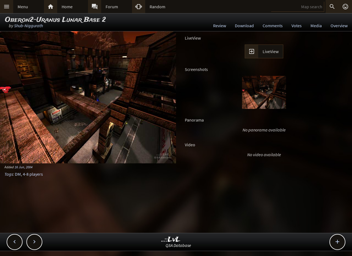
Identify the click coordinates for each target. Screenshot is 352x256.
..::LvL (171, 239)
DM (18, 174)
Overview (339, 25)
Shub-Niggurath (28, 25)
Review (219, 25)
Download (244, 25)
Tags (8, 174)
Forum (112, 6)
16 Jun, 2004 (23, 167)
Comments (273, 25)
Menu (23, 6)
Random (157, 6)
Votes (297, 25)
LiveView (271, 51)
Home (67, 6)
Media (316, 25)
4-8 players (33, 174)
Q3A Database (178, 245)
